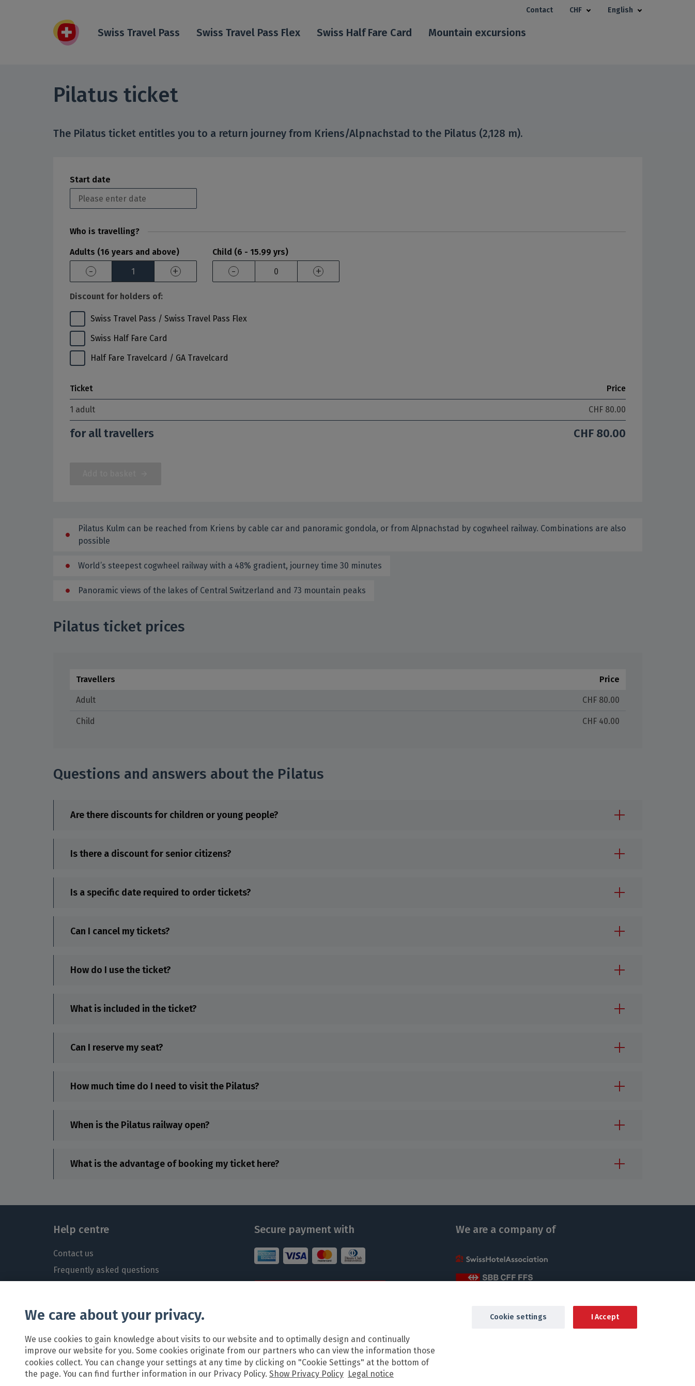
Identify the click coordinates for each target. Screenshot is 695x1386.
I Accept (605, 1328)
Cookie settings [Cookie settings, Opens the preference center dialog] (518, 1328)
